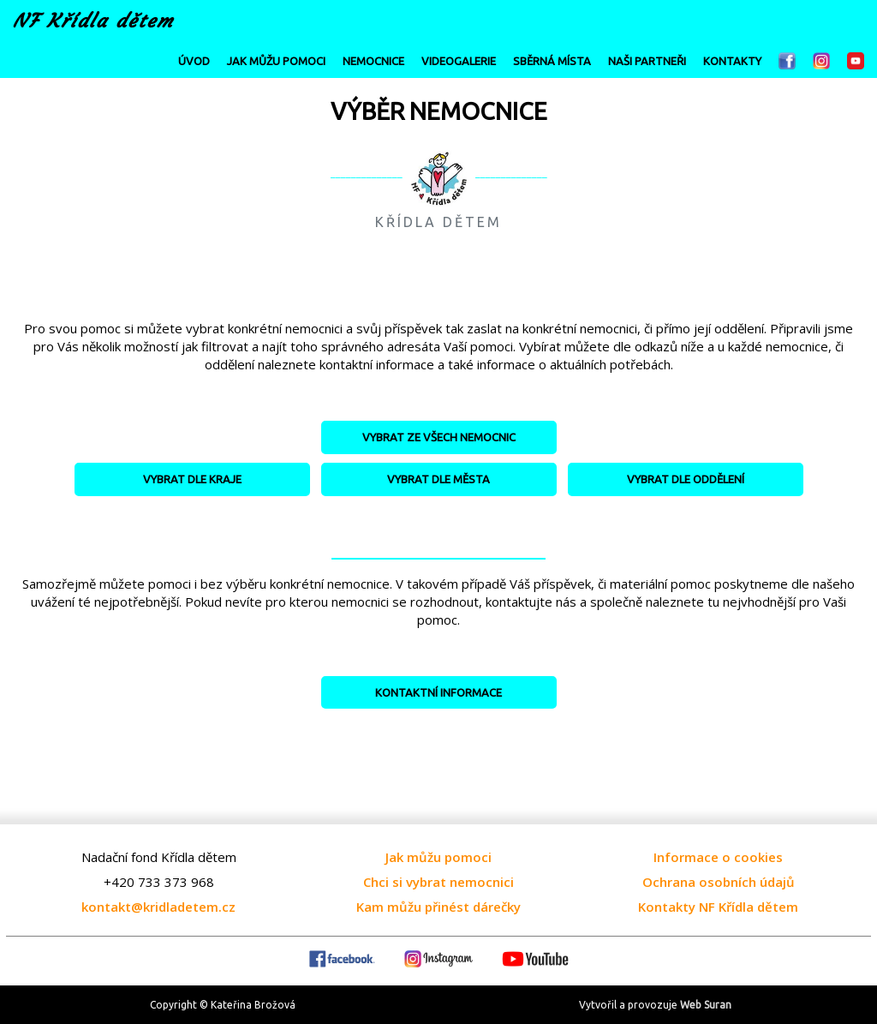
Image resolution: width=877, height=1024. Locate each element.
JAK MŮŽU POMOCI (276, 61)
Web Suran (705, 1004)
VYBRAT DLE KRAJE (192, 479)
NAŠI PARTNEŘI (647, 61)
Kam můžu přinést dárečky (438, 906)
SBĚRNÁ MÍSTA (552, 61)
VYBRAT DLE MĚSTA (438, 479)
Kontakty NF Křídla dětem (718, 906)
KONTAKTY (732, 61)
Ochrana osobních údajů (718, 881)
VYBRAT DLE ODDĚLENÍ (685, 479)
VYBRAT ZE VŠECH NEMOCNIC (439, 437)
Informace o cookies (718, 856)
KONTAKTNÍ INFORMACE (438, 692)
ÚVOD (194, 61)
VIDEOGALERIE (458, 61)
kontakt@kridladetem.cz (158, 906)
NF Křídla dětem (93, 21)
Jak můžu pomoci (438, 856)
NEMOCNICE (373, 61)
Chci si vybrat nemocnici (438, 881)
